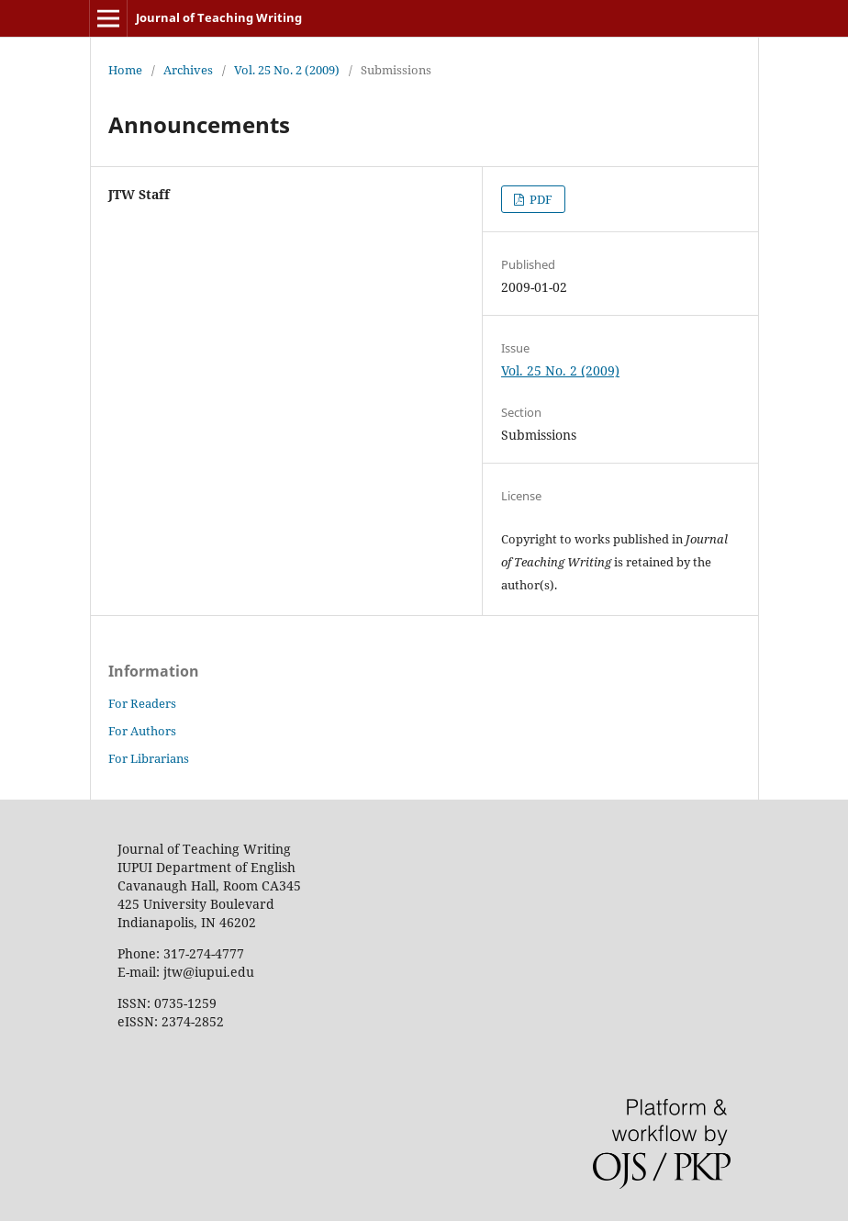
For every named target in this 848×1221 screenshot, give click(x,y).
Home (125, 70)
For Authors (142, 731)
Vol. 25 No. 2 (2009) (287, 70)
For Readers (142, 703)
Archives (188, 70)
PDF (539, 199)
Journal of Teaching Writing (219, 17)
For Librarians (148, 758)
